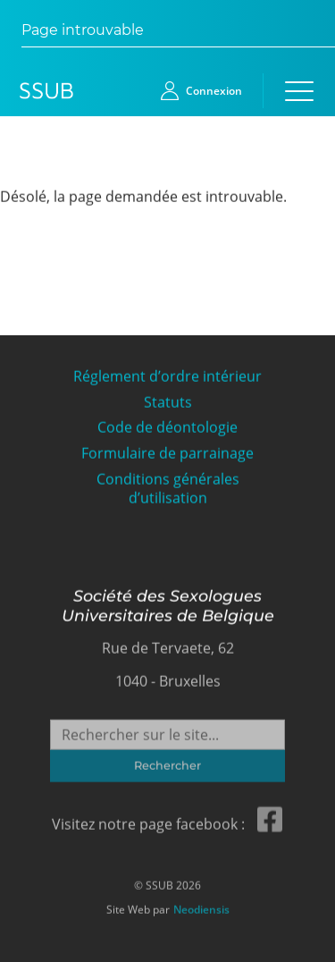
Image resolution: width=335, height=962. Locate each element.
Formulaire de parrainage (167, 452)
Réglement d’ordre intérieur (167, 376)
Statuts (168, 401)
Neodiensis (201, 907)
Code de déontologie (167, 427)
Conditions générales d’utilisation (167, 488)
